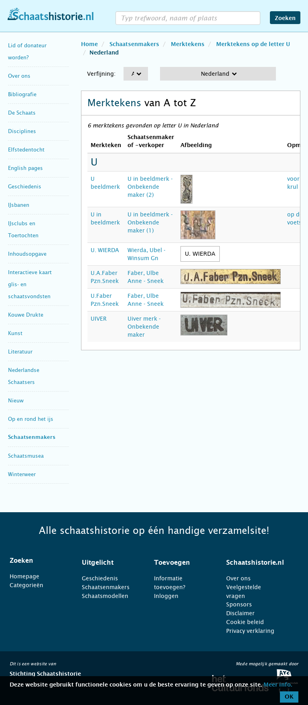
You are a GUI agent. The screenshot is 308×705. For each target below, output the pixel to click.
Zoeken (285, 18)
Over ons (19, 76)
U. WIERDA (105, 250)
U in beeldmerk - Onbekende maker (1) (150, 222)
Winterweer (22, 474)
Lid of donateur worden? (27, 51)
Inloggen (166, 596)
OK (289, 697)
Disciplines (22, 131)
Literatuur (20, 352)
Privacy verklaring (250, 631)
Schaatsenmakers (31, 437)
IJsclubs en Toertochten (23, 229)
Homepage (24, 576)
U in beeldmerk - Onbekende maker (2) (150, 187)
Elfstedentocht (26, 150)
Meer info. (277, 685)
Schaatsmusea (26, 456)
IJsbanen (18, 205)
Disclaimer (240, 613)
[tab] (36, 560)
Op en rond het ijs (30, 419)
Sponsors (239, 604)
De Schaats (22, 113)
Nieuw (16, 401)
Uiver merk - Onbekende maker (144, 326)
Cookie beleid (245, 622)
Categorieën (26, 585)
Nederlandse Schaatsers (23, 376)
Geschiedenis (24, 187)
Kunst (15, 333)
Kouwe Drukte (25, 315)
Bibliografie (22, 94)
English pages (25, 168)
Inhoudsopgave (27, 254)
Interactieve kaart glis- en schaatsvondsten (30, 284)
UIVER (99, 318)
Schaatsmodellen (105, 596)
